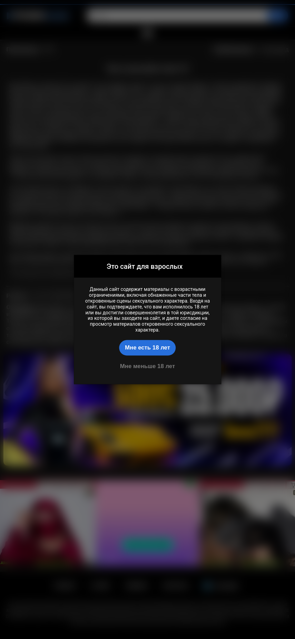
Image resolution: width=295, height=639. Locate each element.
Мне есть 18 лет (147, 347)
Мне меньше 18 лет (147, 366)
